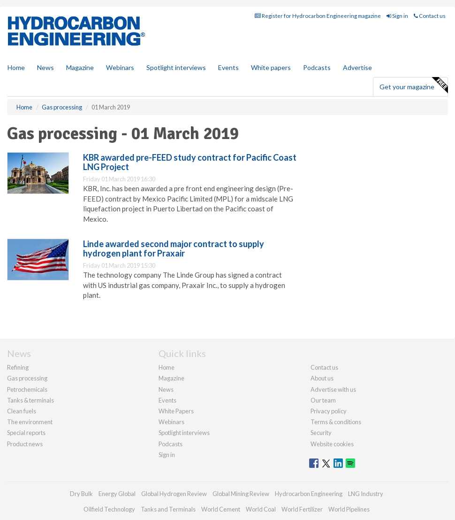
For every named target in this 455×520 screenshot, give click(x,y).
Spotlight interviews (176, 67)
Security (321, 432)
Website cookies (332, 444)
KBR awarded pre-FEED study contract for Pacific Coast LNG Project (189, 162)
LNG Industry (365, 493)
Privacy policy (329, 411)
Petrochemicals (27, 389)
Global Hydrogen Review (174, 493)
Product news (25, 444)
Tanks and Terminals (168, 509)
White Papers (176, 411)
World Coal (261, 509)
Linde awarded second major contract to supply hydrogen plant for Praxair (173, 248)
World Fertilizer (302, 509)
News (166, 389)
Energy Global (117, 493)
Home (16, 67)
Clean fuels (21, 411)
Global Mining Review (240, 493)
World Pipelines (349, 509)
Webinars (120, 67)
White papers (271, 67)
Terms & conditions (336, 422)
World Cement (220, 509)
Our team (323, 400)
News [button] (45, 67)
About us (322, 378)
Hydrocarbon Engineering (308, 493)
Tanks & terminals (30, 400)
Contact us (430, 16)
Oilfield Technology (109, 509)
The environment (30, 422)
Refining (18, 367)
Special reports (26, 432)
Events (228, 67)
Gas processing (27, 378)
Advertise (357, 67)
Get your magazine (413, 85)
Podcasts (317, 67)
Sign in (397, 16)
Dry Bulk (81, 493)
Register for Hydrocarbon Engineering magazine (318, 16)
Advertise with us (333, 389)
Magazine (80, 67)
